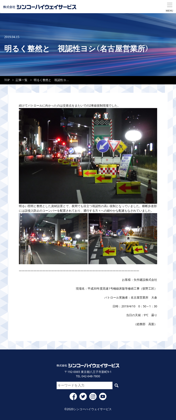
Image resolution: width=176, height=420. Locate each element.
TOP (7, 80)
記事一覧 (21, 80)
